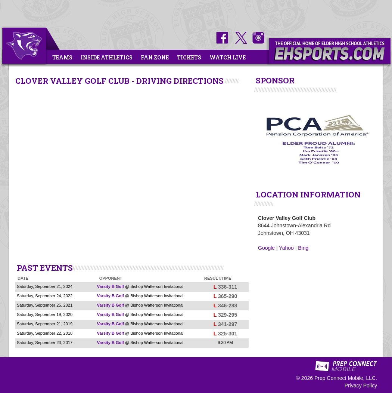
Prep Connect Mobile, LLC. (345, 378)
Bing (303, 248)
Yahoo (286, 248)
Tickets (189, 57)
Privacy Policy (361, 386)
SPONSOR (275, 80)
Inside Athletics (107, 57)
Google (266, 248)
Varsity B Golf (110, 286)
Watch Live (227, 57)
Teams (62, 57)
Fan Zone (155, 57)
